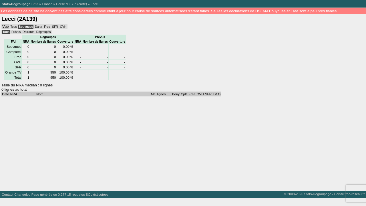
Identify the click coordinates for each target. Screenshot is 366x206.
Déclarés (28, 31)
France (47, 4)
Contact (7, 194)
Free (47, 26)
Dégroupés (43, 31)
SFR (55, 26)
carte (82, 4)
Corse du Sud (66, 4)
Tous (13, 26)
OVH (63, 26)
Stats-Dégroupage (16, 4)
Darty (38, 26)
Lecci (94, 4)
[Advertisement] (171, 142)
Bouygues (26, 26)
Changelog (22, 194)
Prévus (16, 31)
